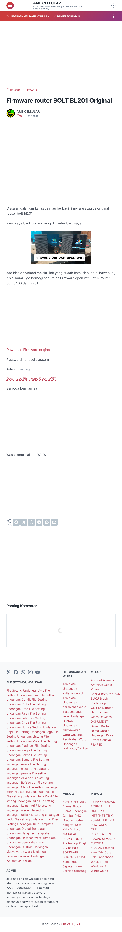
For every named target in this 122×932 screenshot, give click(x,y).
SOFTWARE (71, 852)
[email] (54, 522)
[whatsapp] (31, 522)
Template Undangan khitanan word (73, 688)
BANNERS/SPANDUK (105, 694)
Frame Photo (72, 806)
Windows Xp (99, 871)
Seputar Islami (73, 866)
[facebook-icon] (16, 672)
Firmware (79, 802)
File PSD (96, 744)
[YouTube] (37, 672)
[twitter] (23, 522)
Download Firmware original (28, 350)
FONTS (68, 802)
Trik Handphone (102, 857)
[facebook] (16, 522)
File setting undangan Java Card (29, 796)
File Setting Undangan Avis (25, 690)
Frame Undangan (75, 811)
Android (97, 680)
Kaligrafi (69, 825)
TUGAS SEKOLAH (103, 838)
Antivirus (97, 685)
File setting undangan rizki (33, 819)
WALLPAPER (99, 861)
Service (68, 871)
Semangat (70, 861)
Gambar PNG (72, 815)
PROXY (68, 838)
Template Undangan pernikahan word (74, 702)
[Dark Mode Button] (113, 5)
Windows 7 (98, 866)
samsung (80, 871)
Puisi (75, 848)
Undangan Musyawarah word (71, 730)
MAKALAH (70, 834)
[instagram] (30, 672)
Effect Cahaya (101, 740)
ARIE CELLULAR (47, 3)
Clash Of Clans (101, 717)
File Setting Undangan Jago (34, 732)
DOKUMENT (99, 721)
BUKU (95, 698)
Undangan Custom (19, 847)
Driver (110, 735)
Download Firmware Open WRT (31, 378)
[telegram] (39, 522)
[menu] (10, 5)
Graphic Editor (73, 820)
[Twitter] (8, 672)
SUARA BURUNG (74, 857)
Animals (108, 680)
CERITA (96, 708)
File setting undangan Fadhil (34, 791)
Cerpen (102, 712)
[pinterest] (46, 522)
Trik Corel (105, 852)
